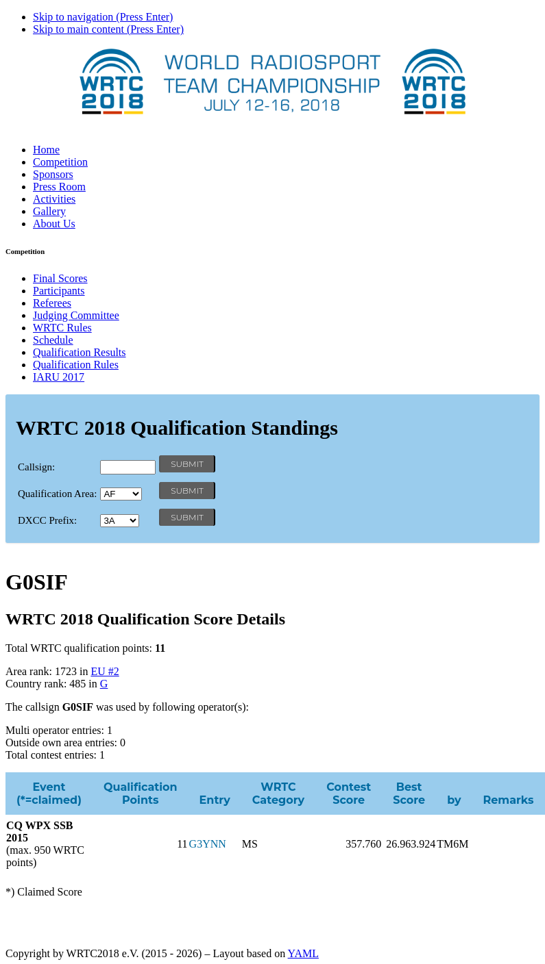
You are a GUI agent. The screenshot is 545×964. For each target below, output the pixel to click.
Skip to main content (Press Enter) (108, 29)
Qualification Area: (57, 493)
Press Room (59, 186)
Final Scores (60, 278)
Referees (52, 303)
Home (46, 149)
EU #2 (104, 671)
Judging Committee (76, 315)
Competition (60, 162)
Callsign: (36, 466)
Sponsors (53, 174)
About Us (54, 223)
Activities (54, 199)
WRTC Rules (62, 327)
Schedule (53, 340)
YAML (303, 953)
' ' (121, 493)
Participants (59, 290)
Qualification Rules (76, 364)
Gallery (49, 211)
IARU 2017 (58, 377)
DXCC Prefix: (47, 520)
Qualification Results (79, 352)
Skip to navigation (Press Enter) (103, 17)
